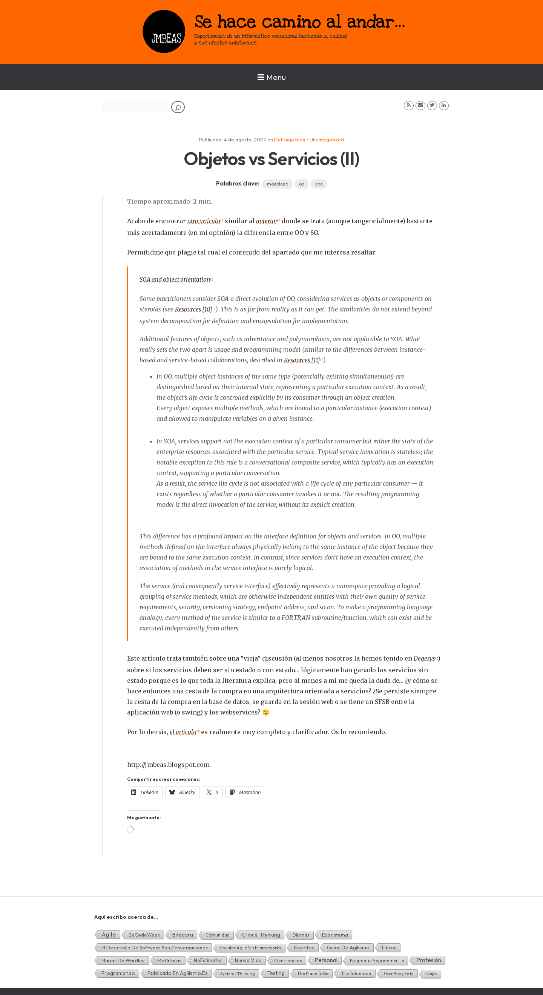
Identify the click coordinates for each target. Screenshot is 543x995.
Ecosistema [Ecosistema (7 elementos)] (335, 932)
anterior (268, 221)
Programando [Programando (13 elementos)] (118, 970)
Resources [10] (194, 308)
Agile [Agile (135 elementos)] (108, 932)
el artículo (183, 730)
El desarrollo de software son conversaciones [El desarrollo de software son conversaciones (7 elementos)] (154, 945)
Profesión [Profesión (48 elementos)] (428, 957)
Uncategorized (327, 139)
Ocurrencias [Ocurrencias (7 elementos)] (288, 958)
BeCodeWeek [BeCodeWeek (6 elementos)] (144, 932)
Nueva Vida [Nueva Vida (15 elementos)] (248, 958)
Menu (272, 77)
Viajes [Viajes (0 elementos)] (431, 971)
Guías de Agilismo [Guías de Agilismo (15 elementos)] (348, 945)
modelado (277, 184)
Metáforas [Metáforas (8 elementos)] (169, 958)
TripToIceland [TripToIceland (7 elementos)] (356, 971)
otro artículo (204, 221)
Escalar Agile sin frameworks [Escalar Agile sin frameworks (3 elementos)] (250, 945)
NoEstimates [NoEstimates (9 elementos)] (208, 958)
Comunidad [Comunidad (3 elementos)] (218, 932)
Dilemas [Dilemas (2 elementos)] (301, 932)
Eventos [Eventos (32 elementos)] (304, 945)
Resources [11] (302, 359)
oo (301, 184)
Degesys (425, 657)
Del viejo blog (289, 139)
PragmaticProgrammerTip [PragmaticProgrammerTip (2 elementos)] (377, 958)
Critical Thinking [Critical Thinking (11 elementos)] (261, 932)
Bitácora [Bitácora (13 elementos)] (182, 932)
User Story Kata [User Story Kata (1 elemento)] (399, 971)
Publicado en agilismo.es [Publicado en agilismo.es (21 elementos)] (177, 970)
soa (319, 184)
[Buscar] (178, 107)
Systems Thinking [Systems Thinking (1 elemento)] (237, 971)
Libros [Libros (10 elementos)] (389, 945)
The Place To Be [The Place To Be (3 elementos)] (312, 971)
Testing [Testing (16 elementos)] (276, 970)
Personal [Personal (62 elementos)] (325, 957)
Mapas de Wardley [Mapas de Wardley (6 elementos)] (123, 958)
